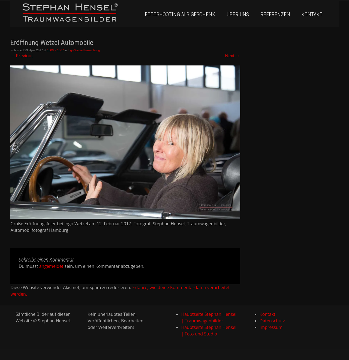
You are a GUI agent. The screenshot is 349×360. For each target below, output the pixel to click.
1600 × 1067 (55, 50)
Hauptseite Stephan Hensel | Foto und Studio (208, 330)
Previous (21, 56)
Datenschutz (272, 321)
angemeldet (51, 266)
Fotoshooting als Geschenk (180, 14)
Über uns (238, 14)
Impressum (271, 327)
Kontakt (312, 14)
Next (232, 56)
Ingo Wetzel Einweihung (84, 50)
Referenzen (275, 14)
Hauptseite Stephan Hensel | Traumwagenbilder (208, 317)
